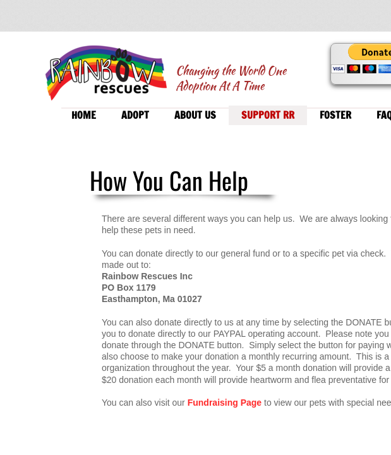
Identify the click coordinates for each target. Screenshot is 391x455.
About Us (195, 115)
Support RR (267, 115)
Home (83, 115)
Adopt (135, 115)
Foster (335, 115)
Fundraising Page (226, 402)
